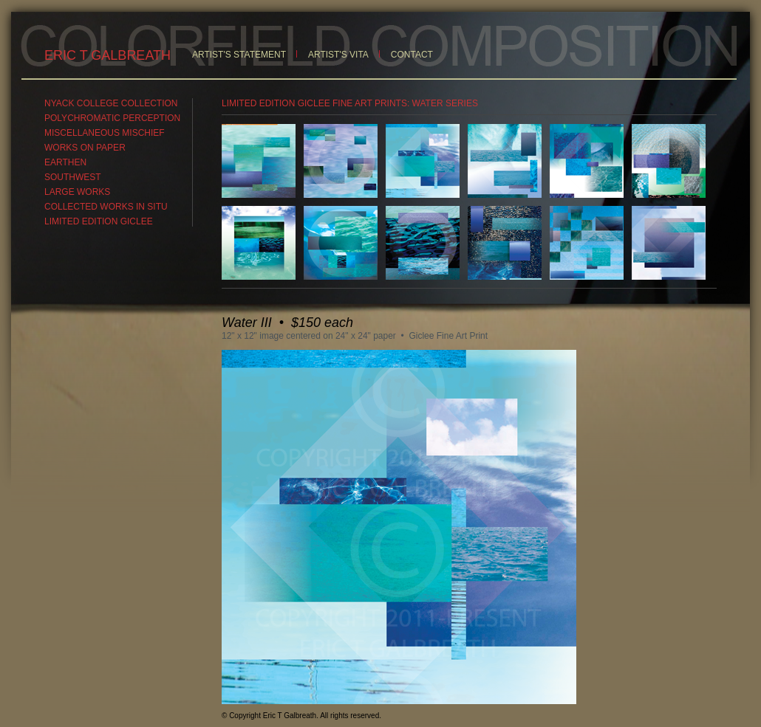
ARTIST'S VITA (338, 54)
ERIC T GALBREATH (107, 55)
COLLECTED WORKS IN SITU (106, 206)
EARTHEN (65, 162)
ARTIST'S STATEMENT (239, 54)
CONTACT (412, 54)
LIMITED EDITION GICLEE (98, 221)
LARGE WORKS (77, 192)
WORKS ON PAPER (85, 147)
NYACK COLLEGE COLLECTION (111, 103)
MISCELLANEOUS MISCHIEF (104, 133)
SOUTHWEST (72, 177)
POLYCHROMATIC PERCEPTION (112, 118)
